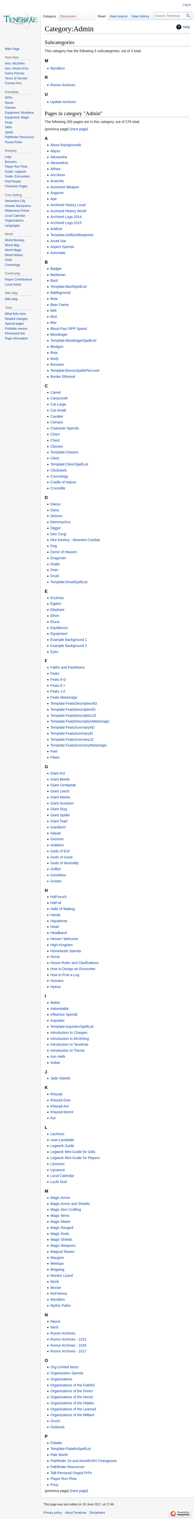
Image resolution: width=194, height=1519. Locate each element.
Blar (53, 323)
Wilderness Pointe (17, 210)
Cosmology (59, 476)
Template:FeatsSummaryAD (72, 727)
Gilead (55, 833)
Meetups (57, 1263)
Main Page (12, 49)
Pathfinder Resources (67, 1467)
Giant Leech (59, 791)
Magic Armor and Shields (70, 1204)
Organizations (61, 1379)
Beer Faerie (59, 305)
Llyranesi (57, 1164)
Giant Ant (57, 773)
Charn (55, 434)
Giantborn (58, 827)
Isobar (55, 1063)
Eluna (54, 622)
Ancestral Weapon (64, 187)
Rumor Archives (62, 85)
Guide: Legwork (15, 171)
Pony (54, 1485)
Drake (55, 564)
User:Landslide (62, 1140)
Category (49, 16)
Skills (8, 127)
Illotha (55, 1003)
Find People (13, 181)
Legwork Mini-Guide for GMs (72, 1152)
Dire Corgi (58, 534)
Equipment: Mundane (19, 112)
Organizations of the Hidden (72, 1403)
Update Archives (63, 102)
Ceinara (56, 422)
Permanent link (15, 333)
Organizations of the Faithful (72, 1385)
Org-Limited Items (64, 1367)
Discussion (68, 16)
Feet (53, 751)
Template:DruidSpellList (68, 582)
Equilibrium (59, 628)
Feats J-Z (57, 691)
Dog (53, 546)
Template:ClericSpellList (69, 464)
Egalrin (55, 604)
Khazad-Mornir (62, 1112)
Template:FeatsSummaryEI (71, 733)
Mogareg (57, 1269)
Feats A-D (58, 679)
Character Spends (64, 428)
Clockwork (58, 470)
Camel (55, 392)
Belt (53, 310)
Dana (54, 510)
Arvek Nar (58, 241)
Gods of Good (61, 857)
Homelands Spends (65, 951)
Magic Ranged (61, 1228)
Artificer (56, 229)
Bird (53, 317)
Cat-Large (58, 404)
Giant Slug (58, 809)
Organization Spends (66, 1373)
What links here (15, 314)
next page (79, 129)
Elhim (54, 616)
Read (102, 16)
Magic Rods (59, 1234)
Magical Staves (62, 1252)
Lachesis (57, 1134)
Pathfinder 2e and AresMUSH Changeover (83, 1461)
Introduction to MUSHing (69, 1039)
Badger (56, 269)
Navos (55, 1321)
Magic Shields (61, 1239)
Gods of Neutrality (64, 863)
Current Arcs (13, 83)
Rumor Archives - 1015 (68, 1339)
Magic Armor (60, 1198)
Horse (55, 957)
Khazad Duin (60, 1100)
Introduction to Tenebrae (69, 1044)
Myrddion (57, 68)
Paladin (56, 1443)
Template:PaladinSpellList (70, 1449)
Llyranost (57, 1170)
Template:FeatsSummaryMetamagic (78, 745)
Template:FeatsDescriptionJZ (73, 716)
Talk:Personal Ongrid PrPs (71, 1473)
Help (186, 27)
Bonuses (57, 364)
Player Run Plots (63, 1479)
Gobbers (57, 845)
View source (119, 16)
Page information (16, 338)
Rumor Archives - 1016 (68, 1345)
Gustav (55, 881)
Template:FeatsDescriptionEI (72, 709)
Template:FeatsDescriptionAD (73, 703)
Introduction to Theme (67, 1050)
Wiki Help (11, 299)
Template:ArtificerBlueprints (71, 235)
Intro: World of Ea (16, 68)
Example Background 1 (68, 640)
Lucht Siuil (58, 1182)
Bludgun (56, 347)
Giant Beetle (60, 779)
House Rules (13, 142)
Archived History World (68, 211)
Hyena (55, 987)
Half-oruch (58, 897)
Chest (55, 440)
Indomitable (59, 1009)
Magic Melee (60, 1222)
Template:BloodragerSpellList (73, 340)
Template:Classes (64, 452)
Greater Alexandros (18, 206)
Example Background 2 (68, 646)
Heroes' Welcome (64, 939)
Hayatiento (58, 921)
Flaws (55, 757)
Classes (56, 446)
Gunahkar (58, 875)
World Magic (13, 250)
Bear (54, 299)
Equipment (58, 634)
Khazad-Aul (59, 1106)
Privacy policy (52, 1512)
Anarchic (57, 181)
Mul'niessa (58, 1293)
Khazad (56, 1094)
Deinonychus (60, 522)
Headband (58, 933)
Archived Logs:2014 (66, 217)
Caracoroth (59, 398)
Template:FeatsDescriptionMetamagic (79, 721)
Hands (55, 915)
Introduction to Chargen (68, 1033)
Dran (54, 570)
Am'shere (57, 175)
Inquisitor (57, 1020)
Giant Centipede (63, 785)
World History (14, 255)
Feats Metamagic (63, 697)
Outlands (57, 1427)
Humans (56, 981)
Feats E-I (57, 686)
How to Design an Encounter (72, 969)
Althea (55, 169)
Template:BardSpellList (68, 287)
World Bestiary (15, 240)
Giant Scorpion (62, 803)
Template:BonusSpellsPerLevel (74, 370)
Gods (8, 260)
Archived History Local (67, 205)
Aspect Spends (62, 247)
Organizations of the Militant (72, 1415)
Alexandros (59, 163)
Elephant (57, 610)
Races (9, 103)
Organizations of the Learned (73, 1409)
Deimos (56, 516)
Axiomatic (58, 253)
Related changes (16, 319)
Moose (55, 1288)
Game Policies (14, 73)
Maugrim (57, 1258)
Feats (54, 673)
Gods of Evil (59, 851)
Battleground (60, 293)
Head (54, 927)
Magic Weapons (63, 1246)
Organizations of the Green (71, 1391)
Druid (54, 576)
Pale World (58, 1455)
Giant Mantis (60, 797)
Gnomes (57, 839)
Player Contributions (18, 279)
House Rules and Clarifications (74, 963)
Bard (54, 280)
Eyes (54, 652)
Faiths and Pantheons (67, 667)
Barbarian (58, 275)
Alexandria (58, 157)
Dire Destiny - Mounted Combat (75, 540)
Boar (54, 353)
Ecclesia (56, 598)
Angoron (57, 193)
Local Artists (13, 284)
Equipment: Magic (17, 117)
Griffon (55, 869)
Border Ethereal (62, 377)
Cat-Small (58, 410)
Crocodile (57, 488)
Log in (187, 5)
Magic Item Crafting (65, 1209)
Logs (8, 157)
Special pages (14, 323)
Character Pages (16, 186)
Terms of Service (16, 78)
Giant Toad (58, 821)
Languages (12, 225)
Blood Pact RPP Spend (68, 329)
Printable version (16, 328)
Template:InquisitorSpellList (71, 1027)
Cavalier (56, 416)
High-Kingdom (61, 945)
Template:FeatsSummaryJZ (71, 739)
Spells (9, 132)
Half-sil (55, 903)
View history (140, 16)
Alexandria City (15, 201)
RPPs (9, 98)
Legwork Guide (62, 1146)
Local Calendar (62, 1176)
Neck (54, 1327)
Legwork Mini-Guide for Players (75, 1158)
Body (54, 359)
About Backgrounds (65, 145)
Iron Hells (57, 1057)
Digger (55, 528)
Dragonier (58, 558)
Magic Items (59, 1216)
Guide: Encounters (17, 176)
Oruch (55, 1421)
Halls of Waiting (62, 909)
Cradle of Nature (63, 482)
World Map (12, 245)
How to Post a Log (64, 975)
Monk (54, 1282)
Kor (53, 1118)
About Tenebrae (75, 1512)
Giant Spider (60, 815)
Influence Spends (64, 1014)
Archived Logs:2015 (66, 223)
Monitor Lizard (61, 1276)
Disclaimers (97, 1512)
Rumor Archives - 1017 (68, 1351)
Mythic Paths (60, 1306)
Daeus (55, 504)
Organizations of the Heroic (71, 1397)
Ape (53, 199)
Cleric (54, 458)
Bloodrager (59, 334)
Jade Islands (60, 1078)
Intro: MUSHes (15, 63)
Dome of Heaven (63, 552)
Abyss (55, 151)
